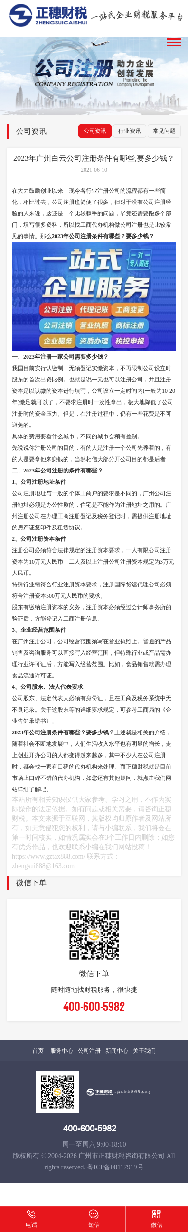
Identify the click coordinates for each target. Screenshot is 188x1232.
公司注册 (89, 1050)
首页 (38, 1050)
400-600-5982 (89, 1128)
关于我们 (144, 1050)
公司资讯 (95, 131)
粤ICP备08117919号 (115, 1167)
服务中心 (61, 1050)
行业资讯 (129, 131)
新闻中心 (116, 1050)
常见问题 (164, 131)
